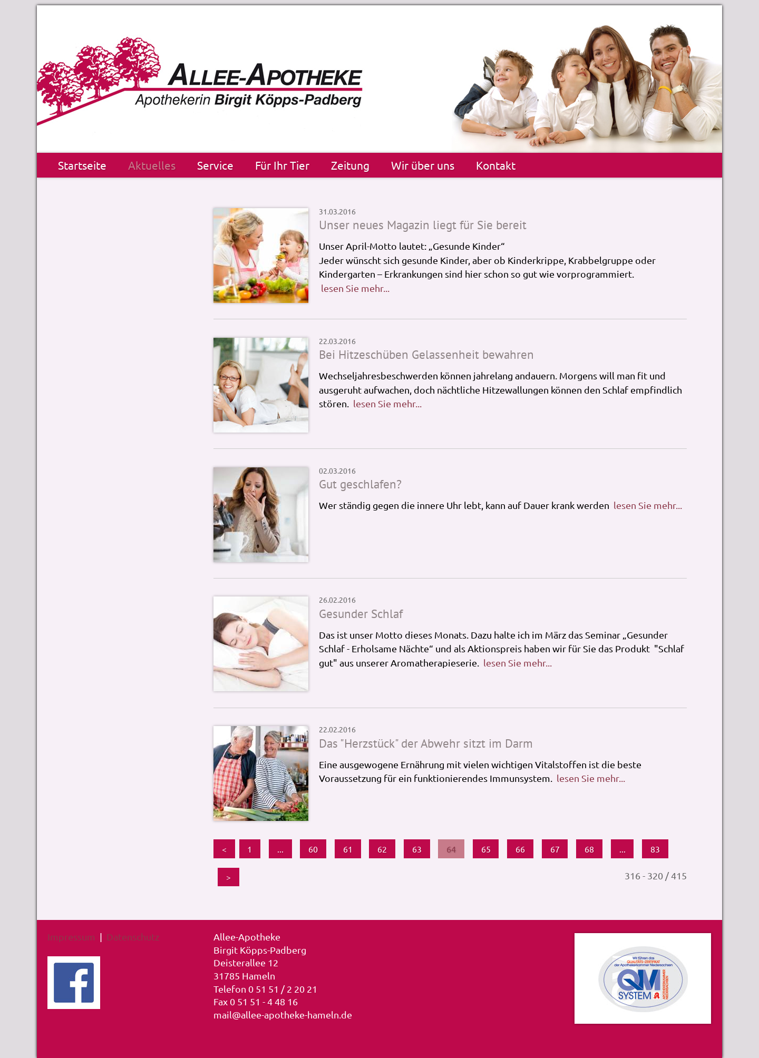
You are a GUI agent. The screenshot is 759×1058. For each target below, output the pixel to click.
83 (655, 849)
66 (520, 849)
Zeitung (350, 165)
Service (215, 165)
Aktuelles (152, 165)
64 (451, 849)
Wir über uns (422, 165)
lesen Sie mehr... (355, 287)
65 (486, 849)
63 (417, 849)
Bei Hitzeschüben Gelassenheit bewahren (426, 354)
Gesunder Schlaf (361, 613)
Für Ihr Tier (282, 165)
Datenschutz (132, 936)
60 (313, 849)
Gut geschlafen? (360, 484)
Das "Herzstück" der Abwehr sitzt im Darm (426, 743)
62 (382, 849)
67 (555, 849)
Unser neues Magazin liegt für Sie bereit (423, 224)
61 (348, 849)
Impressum (71, 936)
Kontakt (495, 165)
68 (589, 849)
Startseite (82, 165)
